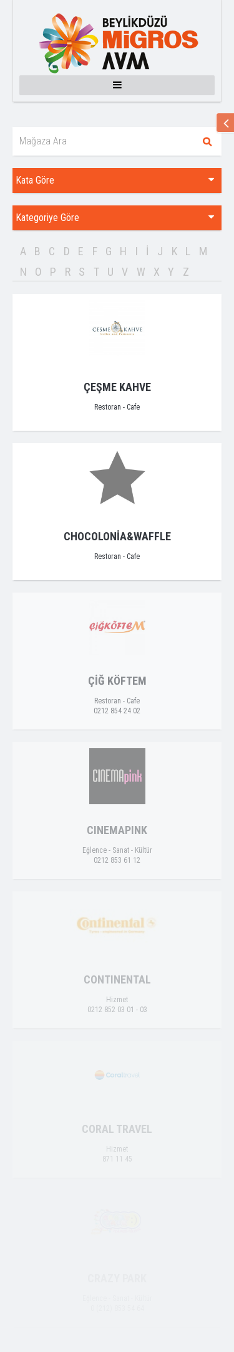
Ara (207, 141)
